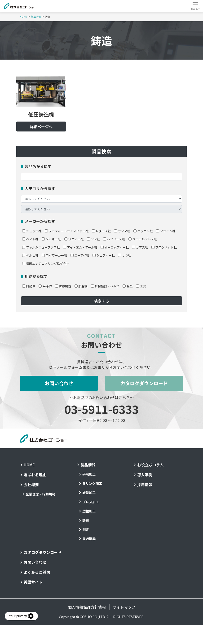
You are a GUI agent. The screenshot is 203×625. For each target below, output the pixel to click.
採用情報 (144, 484)
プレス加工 (90, 501)
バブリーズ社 (114, 239)
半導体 (45, 286)
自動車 (28, 286)
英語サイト (33, 582)
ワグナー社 (74, 239)
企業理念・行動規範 (40, 494)
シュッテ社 (31, 231)
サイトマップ (124, 607)
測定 (85, 529)
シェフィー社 (104, 255)
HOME (23, 16)
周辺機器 (89, 538)
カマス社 (140, 247)
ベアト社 (30, 239)
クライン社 (165, 231)
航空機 (81, 286)
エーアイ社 (80, 255)
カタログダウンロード (144, 383)
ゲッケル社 (143, 231)
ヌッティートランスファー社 (66, 231)
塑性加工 (89, 511)
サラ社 (124, 255)
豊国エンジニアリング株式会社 (45, 263)
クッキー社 (51, 239)
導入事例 (144, 474)
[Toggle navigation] (195, 6)
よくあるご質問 (37, 572)
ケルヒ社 (30, 255)
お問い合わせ (59, 383)
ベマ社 (93, 239)
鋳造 (85, 520)
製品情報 (36, 16)
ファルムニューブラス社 (41, 247)
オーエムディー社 (115, 247)
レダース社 (101, 231)
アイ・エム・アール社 (80, 247)
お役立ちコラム (150, 465)
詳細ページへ (41, 126)
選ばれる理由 (35, 474)
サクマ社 (122, 231)
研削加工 (89, 474)
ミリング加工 (92, 483)
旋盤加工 (89, 492)
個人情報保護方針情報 (87, 607)
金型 (127, 286)
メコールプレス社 (142, 239)
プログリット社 (164, 247)
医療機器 (63, 286)
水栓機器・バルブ (105, 286)
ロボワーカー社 (54, 255)
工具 (141, 286)
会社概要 (31, 484)
